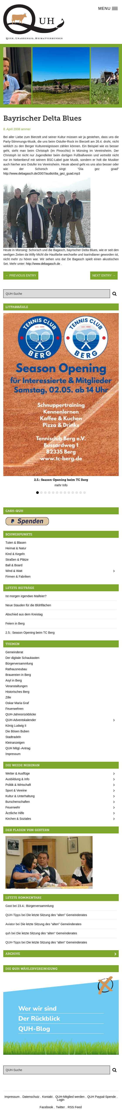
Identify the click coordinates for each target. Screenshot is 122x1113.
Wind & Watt (13, 571)
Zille (8, 697)
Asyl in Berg (13, 680)
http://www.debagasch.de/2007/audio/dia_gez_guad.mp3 (41, 173)
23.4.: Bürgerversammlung (36, 906)
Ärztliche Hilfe (14, 813)
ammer (26, 129)
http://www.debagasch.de (43, 263)
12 (80, 492)
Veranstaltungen (16, 686)
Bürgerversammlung (19, 663)
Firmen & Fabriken (17, 576)
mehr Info (60, 485)
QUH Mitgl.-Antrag (17, 748)
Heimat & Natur (15, 548)
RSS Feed (75, 1107)
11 (76, 492)
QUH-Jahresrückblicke (20, 714)
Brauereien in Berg (18, 674)
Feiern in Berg (15, 623)
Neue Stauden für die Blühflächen (28, 605)
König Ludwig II (15, 725)
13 (84, 492)
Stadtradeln (13, 737)
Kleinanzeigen (15, 742)
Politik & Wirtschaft (18, 784)
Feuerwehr (12, 807)
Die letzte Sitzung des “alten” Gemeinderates (56, 915)
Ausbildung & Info (17, 779)
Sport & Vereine (16, 790)
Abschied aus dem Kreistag (23, 614)
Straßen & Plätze (17, 559)
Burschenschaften (17, 801)
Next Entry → (103, 275)
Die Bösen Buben (17, 731)
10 (72, 492)
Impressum (12, 754)
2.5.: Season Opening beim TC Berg (29, 632)
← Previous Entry (20, 275)
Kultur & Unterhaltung (20, 796)
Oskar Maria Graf (17, 703)
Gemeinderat (14, 652)
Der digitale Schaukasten (22, 658)
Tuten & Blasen (15, 542)
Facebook (46, 1107)
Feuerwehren (14, 708)
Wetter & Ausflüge (17, 773)
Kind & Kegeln (15, 554)
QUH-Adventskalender (20, 720)
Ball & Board (13, 565)
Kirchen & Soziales (18, 818)
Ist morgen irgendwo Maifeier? (25, 596)
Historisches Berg (17, 691)
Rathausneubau (16, 669)
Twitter (60, 1107)
